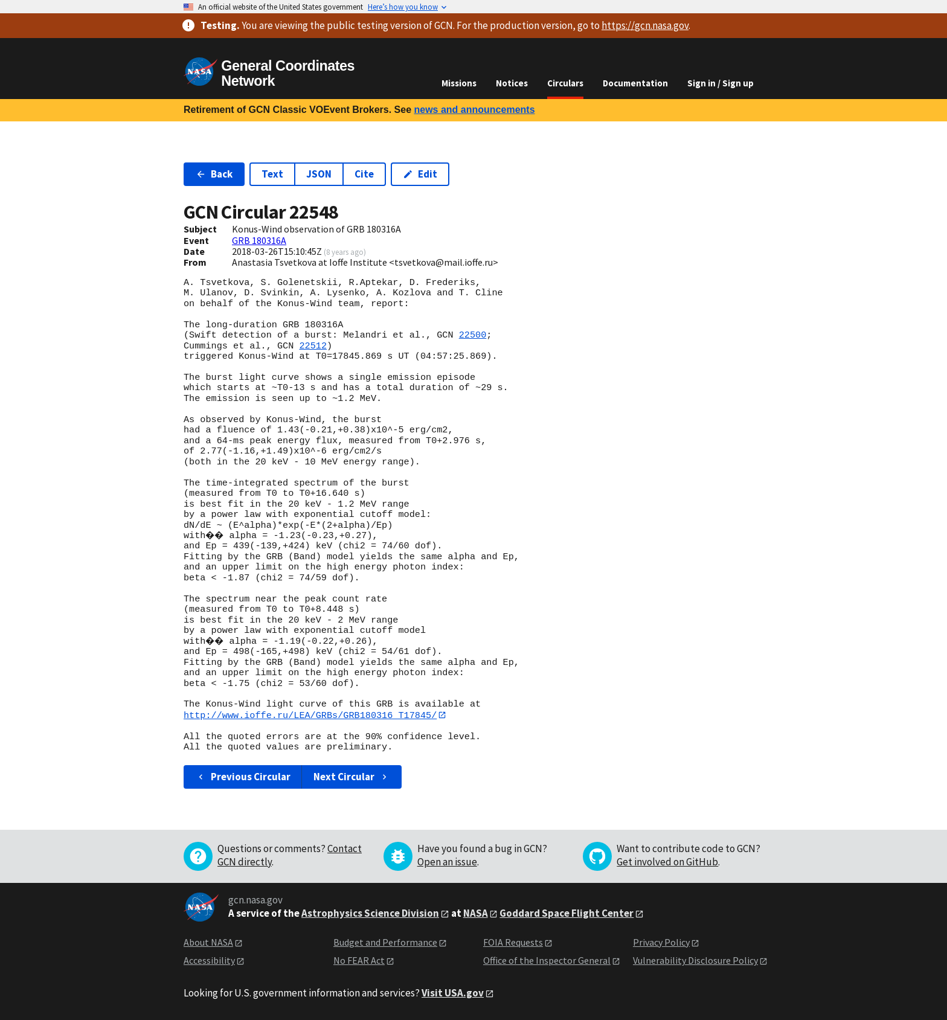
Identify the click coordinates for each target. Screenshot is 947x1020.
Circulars (565, 83)
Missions (459, 83)
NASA (475, 913)
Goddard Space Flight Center (566, 913)
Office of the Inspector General (547, 961)
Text (272, 174)
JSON (319, 174)
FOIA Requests (513, 942)
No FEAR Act (359, 961)
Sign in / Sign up (720, 83)
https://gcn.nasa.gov (645, 25)
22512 (313, 346)
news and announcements (474, 109)
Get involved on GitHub (667, 861)
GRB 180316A (259, 240)
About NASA (208, 942)
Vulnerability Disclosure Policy (695, 961)
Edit (420, 174)
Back (214, 174)
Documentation (635, 83)
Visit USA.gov (453, 992)
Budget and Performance (385, 942)
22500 (473, 335)
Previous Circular (243, 776)
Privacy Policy (661, 942)
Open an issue (447, 861)
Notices (512, 83)
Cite (364, 174)
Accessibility (209, 961)
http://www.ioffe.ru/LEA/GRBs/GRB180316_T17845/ (310, 715)
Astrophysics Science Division (370, 913)
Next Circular (351, 776)
